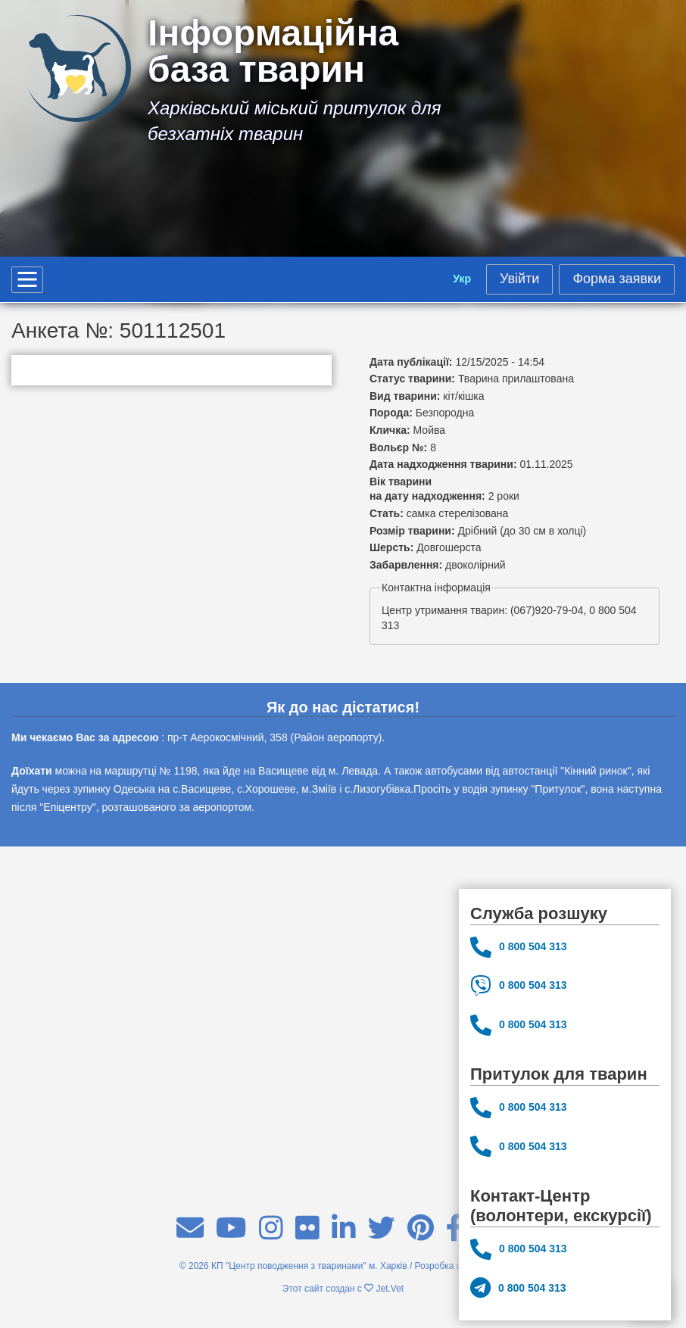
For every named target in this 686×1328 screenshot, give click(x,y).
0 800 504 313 (518, 947)
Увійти (519, 278)
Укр (462, 279)
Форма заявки (616, 278)
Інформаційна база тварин (273, 51)
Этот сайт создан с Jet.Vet (343, 1288)
